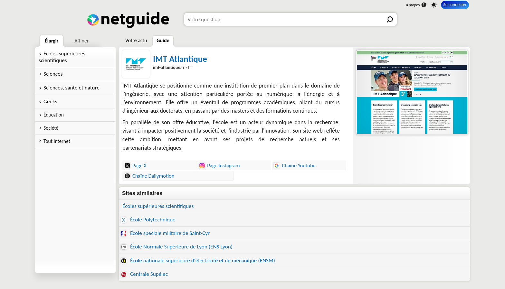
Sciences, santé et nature (71, 87)
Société (50, 128)
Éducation (53, 115)
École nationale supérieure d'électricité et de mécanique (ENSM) (198, 260)
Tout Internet (56, 141)
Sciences (52, 73)
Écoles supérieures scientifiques (62, 57)
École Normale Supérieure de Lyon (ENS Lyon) (177, 246)
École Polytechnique (148, 219)
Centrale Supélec (144, 274)
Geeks (50, 101)
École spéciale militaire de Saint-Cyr (165, 233)
